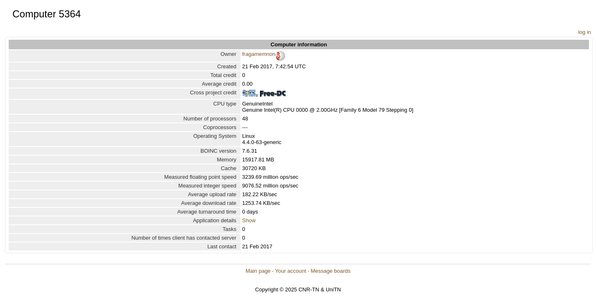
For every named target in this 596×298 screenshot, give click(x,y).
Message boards (331, 271)
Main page (258, 271)
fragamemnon (258, 54)
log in (584, 32)
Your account (290, 271)
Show (249, 220)
